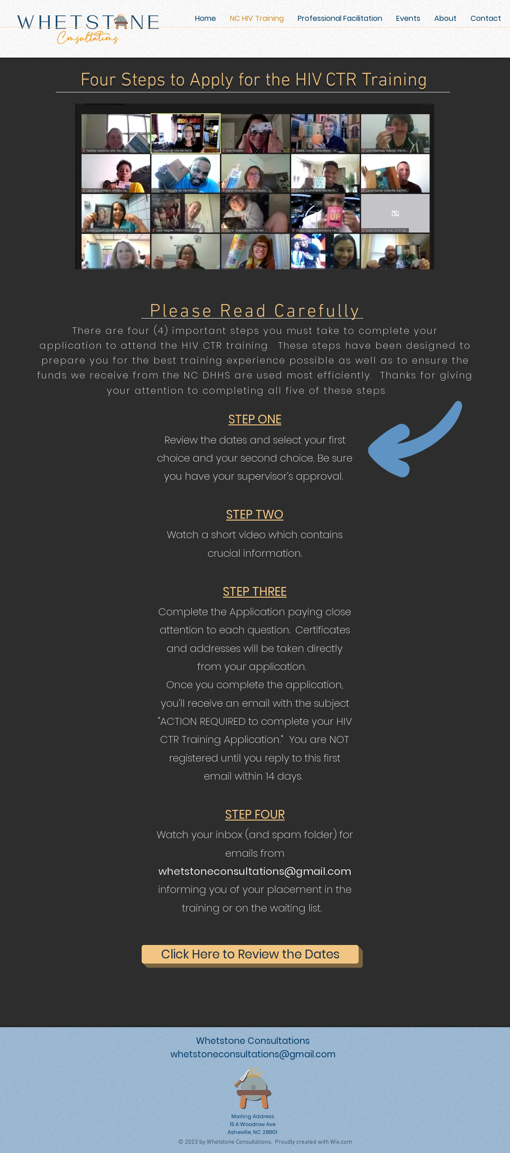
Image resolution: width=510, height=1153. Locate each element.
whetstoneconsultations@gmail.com (254, 871)
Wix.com (341, 1142)
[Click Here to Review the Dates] (250, 954)
